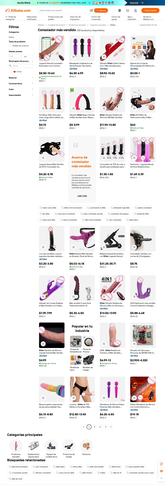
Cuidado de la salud (56, 25)
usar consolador (113, 220)
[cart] (128, 11)
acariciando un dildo (96, 208)
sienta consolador (68, 220)
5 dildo (101, 473)
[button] (91, 10)
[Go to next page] (111, 426)
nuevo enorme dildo (65, 473)
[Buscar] (101, 10)
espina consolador (143, 208)
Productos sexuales (77, 25)
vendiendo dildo (141, 214)
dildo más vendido (95, 467)
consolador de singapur (118, 214)
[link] (161, 463)
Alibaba (41, 25)
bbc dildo (45, 214)
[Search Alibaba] (63, 10)
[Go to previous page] (83, 426)
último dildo (76, 467)
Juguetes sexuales (98, 25)
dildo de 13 (115, 473)
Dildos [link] (113, 25)
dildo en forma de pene (71, 208)
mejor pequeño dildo (135, 467)
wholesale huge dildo (120, 208)
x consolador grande (18, 473)
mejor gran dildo (47, 220)
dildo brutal (114, 467)
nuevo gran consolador (65, 214)
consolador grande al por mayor (140, 473)
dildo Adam (132, 220)
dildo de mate (15, 479)
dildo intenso (85, 473)
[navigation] (21, 226)
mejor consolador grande (91, 214)
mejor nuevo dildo (48, 208)
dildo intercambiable (91, 220)
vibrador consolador (42, 473)
